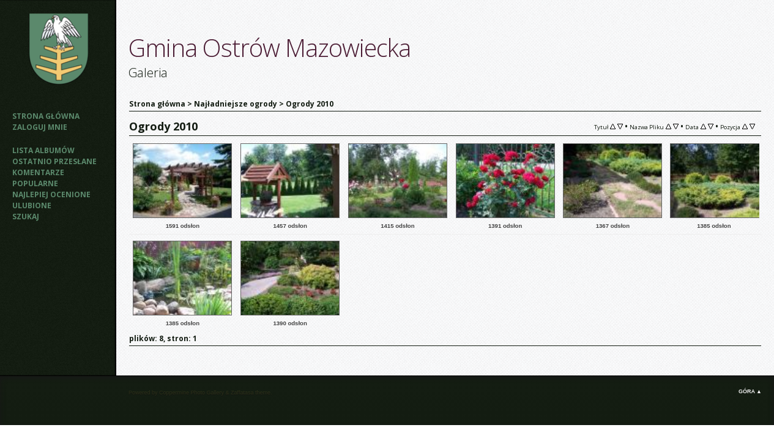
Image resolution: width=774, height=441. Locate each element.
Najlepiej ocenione (51, 194)
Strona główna (46, 116)
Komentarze (38, 172)
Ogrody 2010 (309, 104)
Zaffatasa (242, 393)
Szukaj (25, 216)
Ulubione (31, 205)
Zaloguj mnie (39, 127)
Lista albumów (43, 150)
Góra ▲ (750, 391)
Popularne (35, 183)
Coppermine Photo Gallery (191, 393)
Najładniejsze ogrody (235, 104)
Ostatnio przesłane (54, 161)
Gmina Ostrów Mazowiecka (269, 47)
